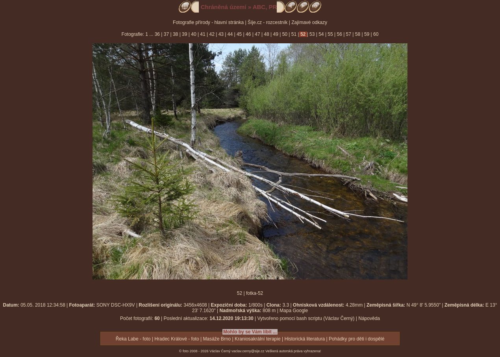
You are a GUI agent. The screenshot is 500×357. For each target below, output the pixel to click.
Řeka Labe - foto (133, 339)
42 (212, 34)
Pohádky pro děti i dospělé (356, 339)
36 (158, 34)
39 (185, 34)
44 (230, 34)
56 (339, 34)
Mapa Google (294, 310)
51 (294, 34)
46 (248, 34)
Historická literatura (304, 339)
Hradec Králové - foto (176, 339)
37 (166, 34)
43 (221, 34)
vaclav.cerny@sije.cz (248, 351)
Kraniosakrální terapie (258, 339)
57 (348, 34)
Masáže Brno (217, 339)
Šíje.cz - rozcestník (267, 22)
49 (276, 34)
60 (375, 34)
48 (266, 34)
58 (357, 34)
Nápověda (369, 318)
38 (176, 34)
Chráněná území (223, 7)
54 (321, 34)
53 (312, 34)
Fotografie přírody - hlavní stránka (208, 22)
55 (330, 34)
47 (257, 34)
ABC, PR (265, 7)
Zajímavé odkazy (309, 22)
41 (203, 34)
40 (194, 34)
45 (239, 34)
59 (367, 34)
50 (285, 34)
